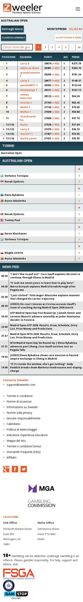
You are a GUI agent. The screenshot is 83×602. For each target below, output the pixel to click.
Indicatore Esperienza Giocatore (27, 435)
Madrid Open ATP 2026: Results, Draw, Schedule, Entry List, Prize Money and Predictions (43, 327)
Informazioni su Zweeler (22, 407)
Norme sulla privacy (19, 413)
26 (79, 47)
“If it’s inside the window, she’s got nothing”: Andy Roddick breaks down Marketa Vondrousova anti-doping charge (46, 367)
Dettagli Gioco (12, 29)
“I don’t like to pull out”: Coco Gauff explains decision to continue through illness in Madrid (45, 275)
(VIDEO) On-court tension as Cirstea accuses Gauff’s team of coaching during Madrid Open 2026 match (43, 305)
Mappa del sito (16, 441)
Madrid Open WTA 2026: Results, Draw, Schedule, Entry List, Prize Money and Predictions (44, 335)
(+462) (55, 63)
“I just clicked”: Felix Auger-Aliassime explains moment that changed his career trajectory (45, 297)
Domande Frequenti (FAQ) (24, 452)
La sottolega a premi (68, 37)
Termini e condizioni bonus (24, 446)
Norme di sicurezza (19, 401)
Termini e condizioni (19, 396)
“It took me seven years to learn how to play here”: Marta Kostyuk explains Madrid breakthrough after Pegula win (43, 286)
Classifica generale (13, 37)
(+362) (55, 74)
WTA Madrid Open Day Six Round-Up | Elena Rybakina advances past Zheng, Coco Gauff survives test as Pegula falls (43, 346)
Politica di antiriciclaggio (22, 429)
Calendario (13, 424)
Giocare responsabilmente (23, 418)
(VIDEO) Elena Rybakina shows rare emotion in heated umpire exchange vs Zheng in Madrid (44, 357)
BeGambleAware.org (33, 564)
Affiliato (12, 457)
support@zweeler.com (21, 385)
